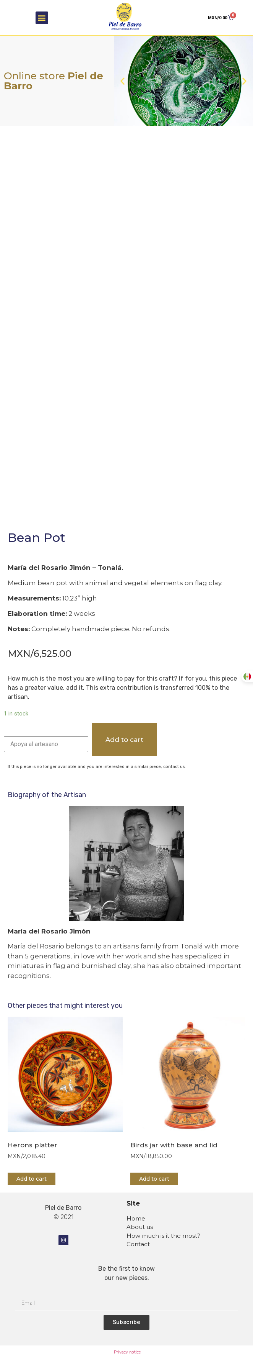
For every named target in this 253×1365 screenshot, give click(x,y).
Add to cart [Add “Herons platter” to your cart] (31, 1178)
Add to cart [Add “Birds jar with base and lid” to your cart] (154, 1178)
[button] (42, 17)
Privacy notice (127, 1352)
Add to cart (124, 739)
